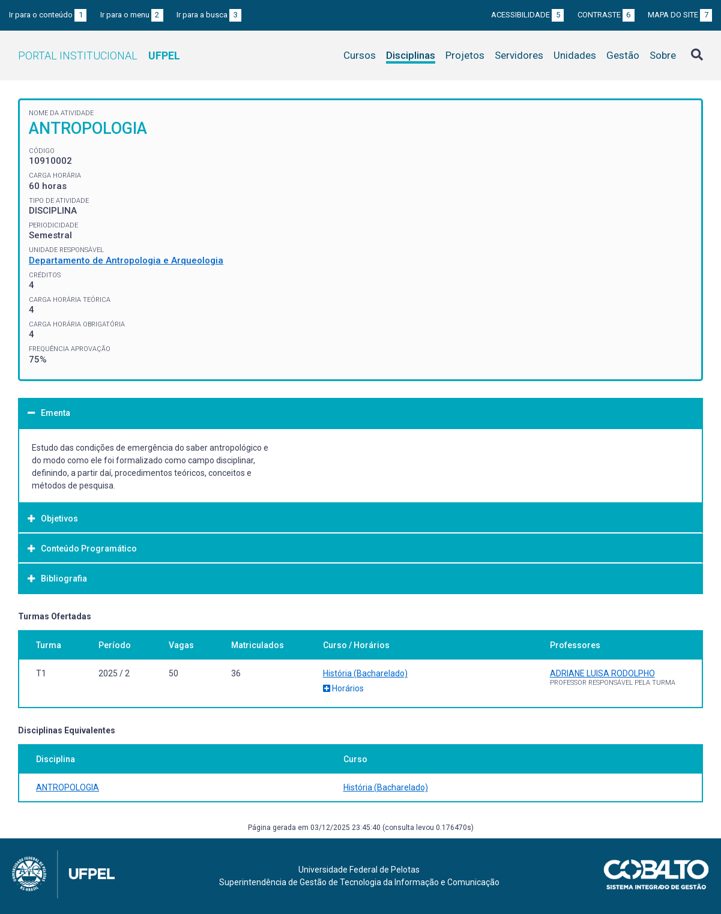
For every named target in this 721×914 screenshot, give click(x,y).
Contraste (606, 14)
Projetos (464, 55)
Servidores (519, 55)
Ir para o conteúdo (47, 14)
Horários (343, 688)
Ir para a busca (208, 14)
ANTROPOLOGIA (67, 787)
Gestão (622, 55)
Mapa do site (680, 14)
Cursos (359, 55)
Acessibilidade (527, 14)
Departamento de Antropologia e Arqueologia (126, 260)
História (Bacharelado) (365, 673)
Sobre (663, 55)
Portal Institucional (99, 55)
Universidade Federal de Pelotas (359, 869)
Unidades (575, 55)
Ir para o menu (131, 14)
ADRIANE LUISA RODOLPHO (602, 673)
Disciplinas (410, 55)
